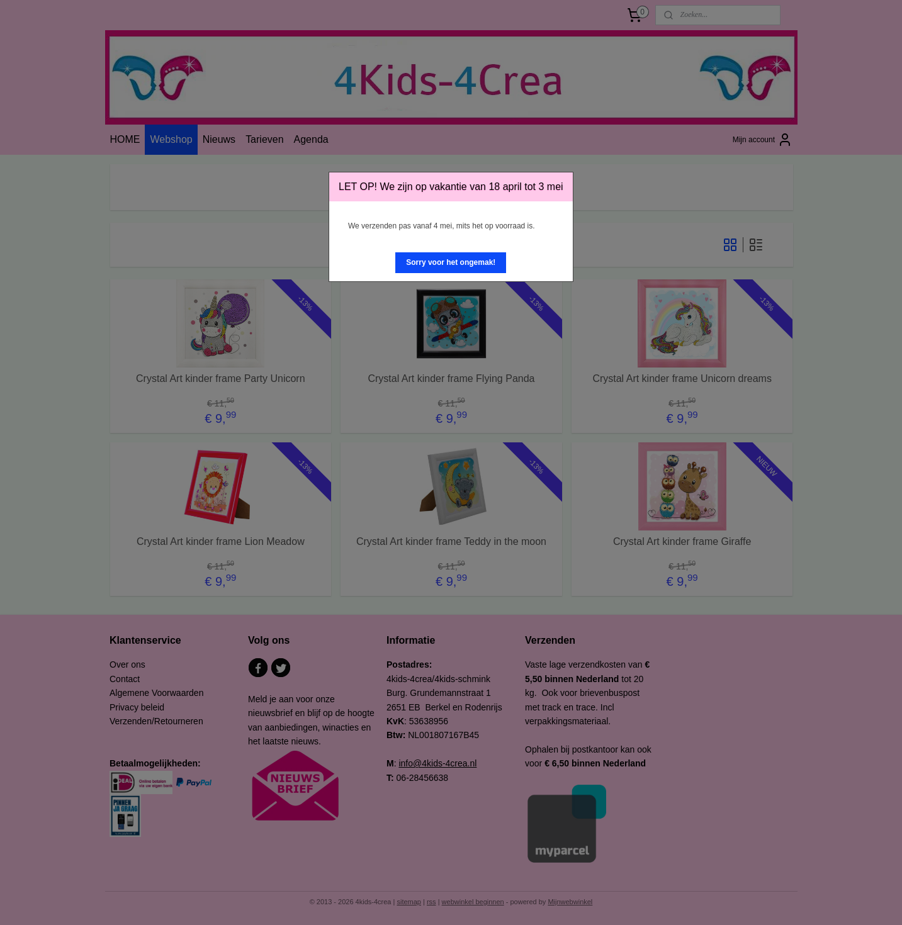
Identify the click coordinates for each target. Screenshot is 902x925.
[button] (450, 262)
